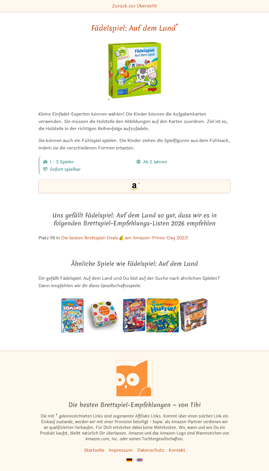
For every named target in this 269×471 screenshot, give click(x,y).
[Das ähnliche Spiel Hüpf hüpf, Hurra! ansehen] (162, 315)
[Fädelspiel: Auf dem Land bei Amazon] (134, 74)
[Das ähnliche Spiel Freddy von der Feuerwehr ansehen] (134, 315)
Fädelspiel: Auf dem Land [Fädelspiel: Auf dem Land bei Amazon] (134, 28)
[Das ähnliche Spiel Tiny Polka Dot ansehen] (103, 315)
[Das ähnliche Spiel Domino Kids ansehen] (72, 315)
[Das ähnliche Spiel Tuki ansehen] (194, 315)
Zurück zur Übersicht (134, 5)
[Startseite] (134, 378)
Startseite (94, 450)
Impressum (121, 450)
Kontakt (177, 450)
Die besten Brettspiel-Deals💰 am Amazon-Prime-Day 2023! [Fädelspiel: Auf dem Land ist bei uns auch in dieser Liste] (124, 237)
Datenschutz (150, 450)
